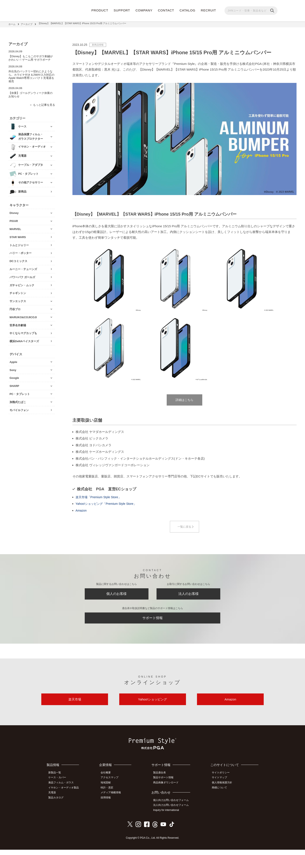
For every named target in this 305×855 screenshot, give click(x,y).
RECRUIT (208, 10)
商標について (221, 793)
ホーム (11, 23)
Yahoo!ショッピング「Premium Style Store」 (108, 504)
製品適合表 (161, 779)
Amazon (81, 510)
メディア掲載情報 (113, 798)
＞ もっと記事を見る (42, 103)
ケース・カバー (59, 784)
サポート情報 (152, 621)
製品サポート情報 (165, 784)
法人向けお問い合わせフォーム (173, 811)
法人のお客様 (188, 595)
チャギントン (18, 291)
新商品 (22, 189)
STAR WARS (18, 235)
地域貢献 (108, 789)
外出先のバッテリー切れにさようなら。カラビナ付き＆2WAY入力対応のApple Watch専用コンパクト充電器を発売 (31, 74)
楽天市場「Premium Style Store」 (100, 497)
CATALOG (187, 10)
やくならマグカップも (23, 331)
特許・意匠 (109, 793)
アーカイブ (26, 23)
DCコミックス (18, 259)
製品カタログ (57, 803)
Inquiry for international (168, 815)
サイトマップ (221, 784)
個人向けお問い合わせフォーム (173, 806)
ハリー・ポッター (21, 251)
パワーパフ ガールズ (22, 275)
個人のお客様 (116, 595)
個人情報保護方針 (223, 789)
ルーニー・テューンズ (23, 267)
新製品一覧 (56, 779)
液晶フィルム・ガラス (62, 789)
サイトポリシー (222, 779)
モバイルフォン (19, 408)
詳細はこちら (184, 399)
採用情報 (108, 803)
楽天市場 (74, 705)
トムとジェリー (19, 243)
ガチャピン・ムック (22, 283)
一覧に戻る (184, 527)
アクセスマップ (112, 784)
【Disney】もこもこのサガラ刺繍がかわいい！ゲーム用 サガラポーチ (30, 56)
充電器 (53, 798)
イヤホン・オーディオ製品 (65, 793)
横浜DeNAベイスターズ (24, 339)
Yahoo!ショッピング (152, 705)
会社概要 (108, 779)
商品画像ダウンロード (167, 789)
